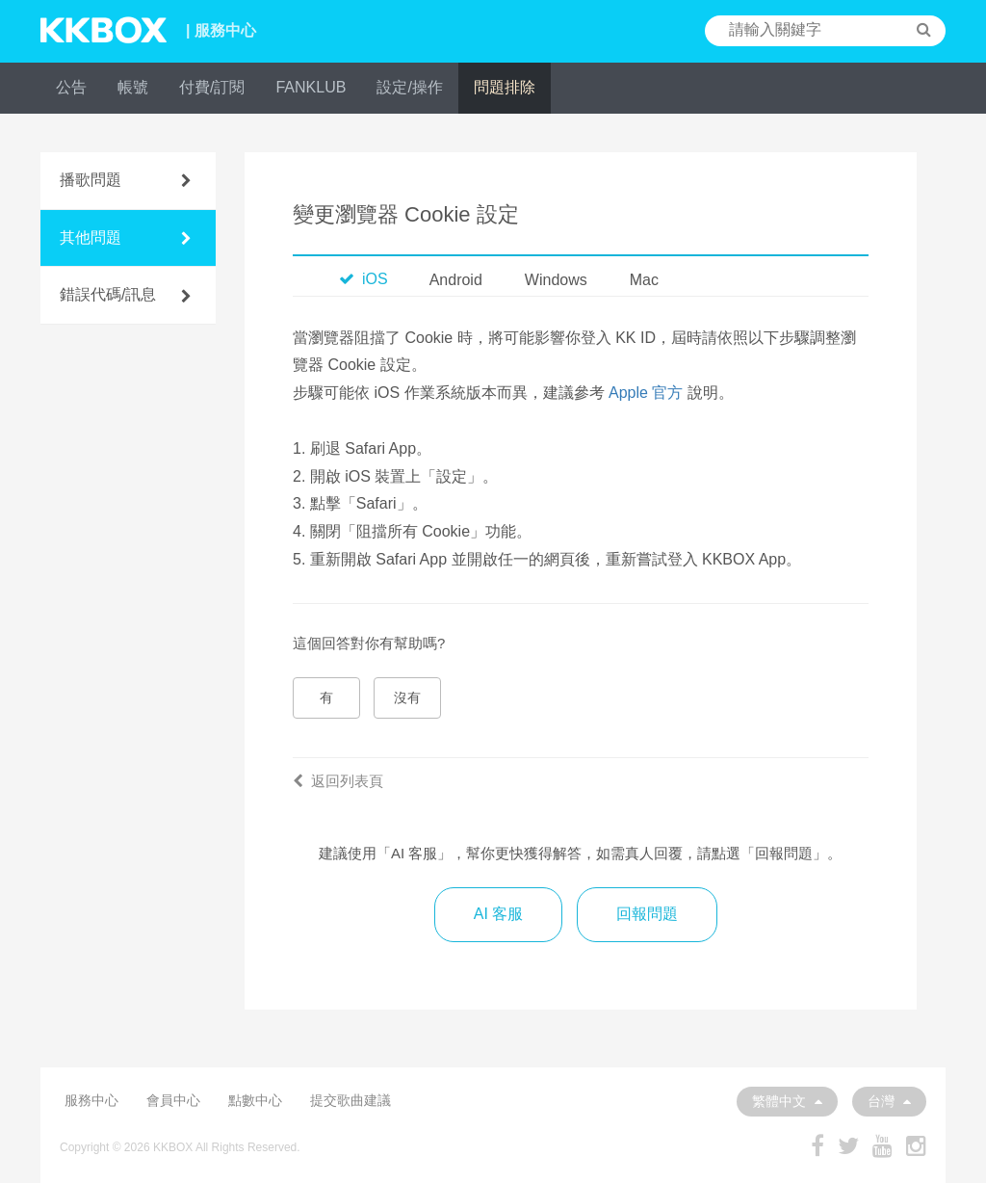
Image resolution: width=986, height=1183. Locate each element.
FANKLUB (310, 87)
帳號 (132, 87)
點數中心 (255, 1100)
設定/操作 (409, 87)
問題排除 (504, 87)
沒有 (407, 697)
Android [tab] (455, 280)
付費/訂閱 (212, 87)
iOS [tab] (363, 279)
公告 (71, 87)
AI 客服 (499, 914)
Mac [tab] (644, 280)
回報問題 (647, 914)
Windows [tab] (556, 280)
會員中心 (173, 1100)
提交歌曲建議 (350, 1100)
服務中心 (91, 1100)
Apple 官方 (646, 392)
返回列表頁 (338, 781)
